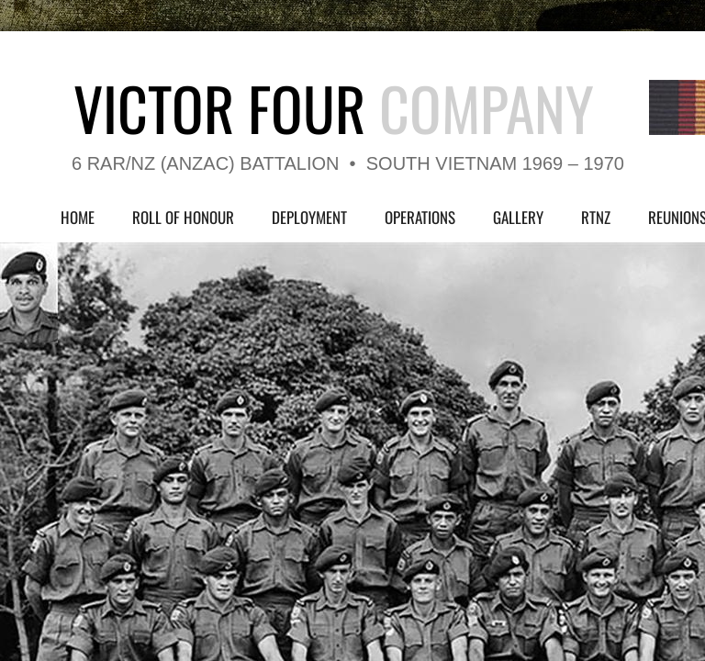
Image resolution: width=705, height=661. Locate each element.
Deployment (309, 217)
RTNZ (595, 217)
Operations (420, 217)
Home (78, 217)
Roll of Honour (183, 217)
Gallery (518, 217)
